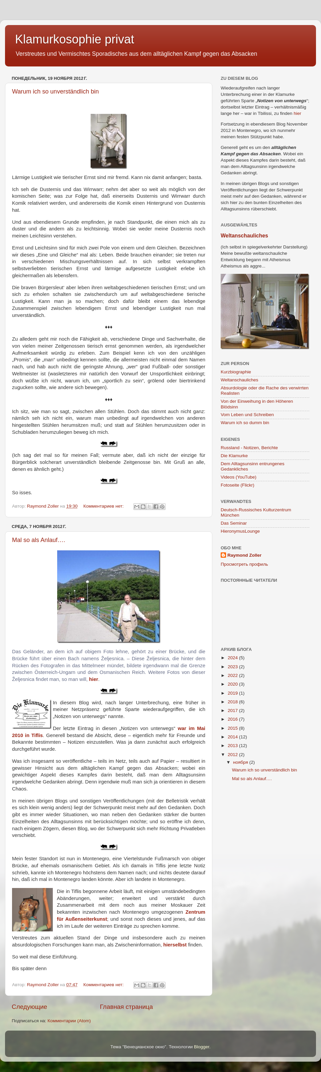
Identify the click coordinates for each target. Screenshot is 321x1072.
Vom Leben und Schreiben (247, 414)
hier (93, 679)
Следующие (29, 1006)
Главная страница (126, 1006)
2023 (233, 666)
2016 (233, 719)
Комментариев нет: (104, 506)
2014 (233, 736)
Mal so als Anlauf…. (38, 540)
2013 (233, 745)
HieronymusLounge (240, 531)
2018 (233, 701)
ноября (241, 762)
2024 (233, 657)
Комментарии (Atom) (69, 1020)
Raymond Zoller (244, 555)
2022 (233, 675)
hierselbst (175, 944)
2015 (233, 728)
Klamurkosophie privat (74, 39)
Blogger (201, 1046)
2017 (233, 710)
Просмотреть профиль (244, 564)
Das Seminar (234, 523)
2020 (233, 684)
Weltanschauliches (244, 235)
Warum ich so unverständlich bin (55, 91)
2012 (233, 754)
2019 (233, 693)
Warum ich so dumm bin (245, 422)
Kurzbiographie (236, 371)
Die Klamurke (234, 455)
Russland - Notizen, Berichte (249, 447)
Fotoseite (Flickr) (237, 485)
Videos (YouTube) (238, 477)
